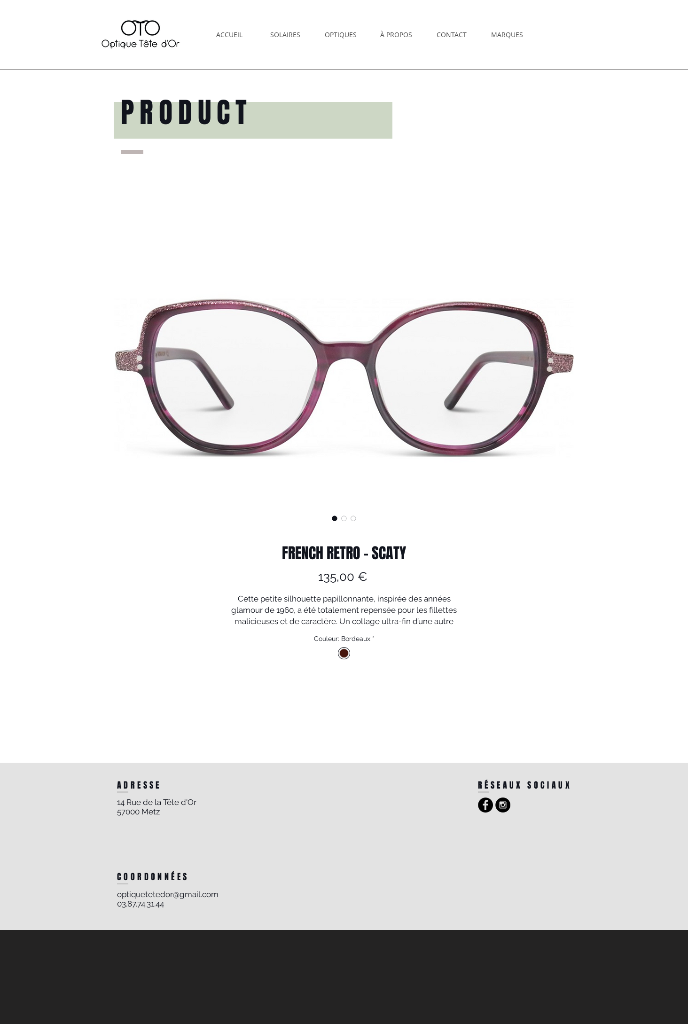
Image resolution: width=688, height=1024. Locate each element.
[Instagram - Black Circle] (502, 805)
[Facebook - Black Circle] (485, 805)
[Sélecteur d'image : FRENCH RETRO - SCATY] (334, 518)
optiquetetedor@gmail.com (168, 894)
